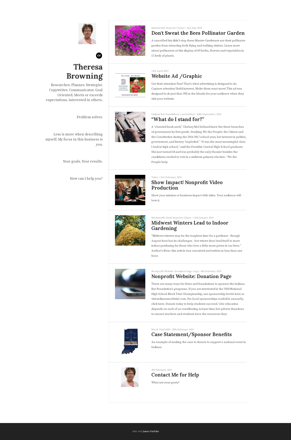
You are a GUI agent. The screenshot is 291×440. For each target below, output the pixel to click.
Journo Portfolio (151, 431)
